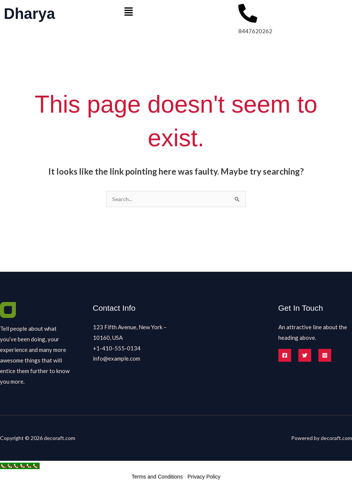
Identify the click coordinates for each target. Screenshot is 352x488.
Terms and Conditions (157, 477)
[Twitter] (304, 355)
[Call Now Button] (21, 466)
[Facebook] (284, 355)
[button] (176, 12)
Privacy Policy (203, 477)
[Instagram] (324, 355)
